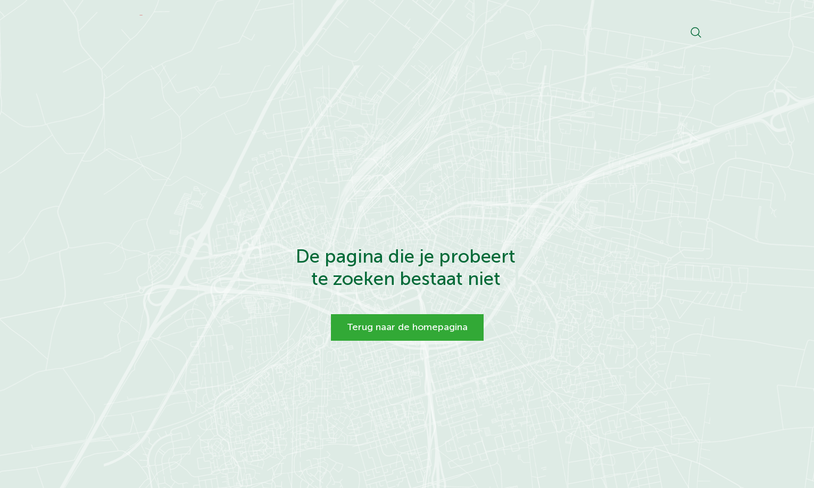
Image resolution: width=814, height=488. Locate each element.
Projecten (492, 32)
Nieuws (437, 32)
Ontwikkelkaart (371, 32)
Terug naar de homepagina (407, 327)
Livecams (550, 32)
